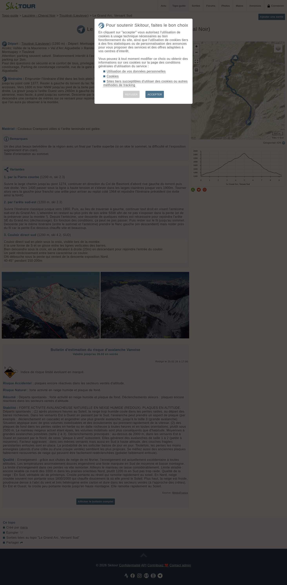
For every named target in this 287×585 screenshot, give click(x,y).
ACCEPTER (154, 94)
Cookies (113, 76)
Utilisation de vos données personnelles (136, 71)
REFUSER (131, 94)
